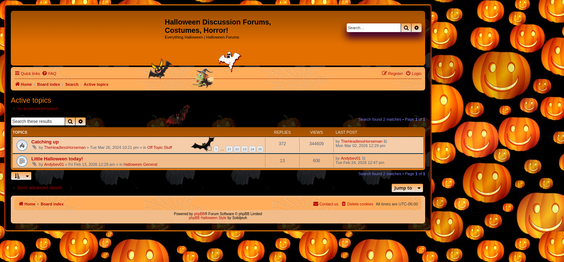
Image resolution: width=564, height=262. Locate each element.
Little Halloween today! (57, 158)
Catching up (45, 142)
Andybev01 (54, 164)
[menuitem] (49, 73)
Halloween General (141, 164)
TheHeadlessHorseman (65, 147)
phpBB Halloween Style (208, 218)
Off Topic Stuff (159, 147)
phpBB (199, 214)
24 (252, 149)
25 (260, 149)
